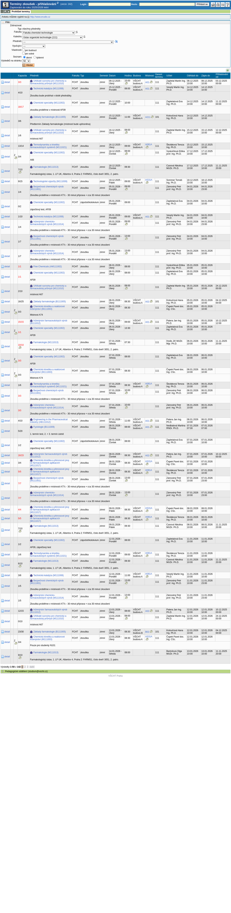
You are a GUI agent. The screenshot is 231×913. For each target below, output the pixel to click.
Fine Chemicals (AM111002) (47, 266)
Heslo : (135, 4)
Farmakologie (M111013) (45, 167)
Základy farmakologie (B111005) (49, 117)
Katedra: (17, 36)
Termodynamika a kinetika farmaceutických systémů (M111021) (48, 146)
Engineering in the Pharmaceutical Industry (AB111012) (49, 420)
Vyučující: (17, 46)
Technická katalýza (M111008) (48, 88)
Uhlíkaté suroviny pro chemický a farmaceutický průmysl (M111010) (48, 82)
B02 (147, 632)
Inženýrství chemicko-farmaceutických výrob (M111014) (47, 223)
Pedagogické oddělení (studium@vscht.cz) (26, 671)
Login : (84, 4)
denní (29, 57)
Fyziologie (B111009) (44, 427)
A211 (147, 117)
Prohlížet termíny (21, 11)
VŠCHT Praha (115, 676)
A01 (147, 82)
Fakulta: (18, 32)
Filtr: (7, 22)
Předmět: (17, 41)
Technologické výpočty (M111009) (50, 181)
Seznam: (17, 56)
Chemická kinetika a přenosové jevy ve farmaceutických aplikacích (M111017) (49, 463)
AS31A (148, 180)
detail (7, 82)
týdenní (40, 57)
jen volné (29, 53)
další (32, 667)
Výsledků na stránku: (11, 60)
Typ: (20, 29)
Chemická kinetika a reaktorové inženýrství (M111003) (47, 307)
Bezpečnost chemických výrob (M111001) (47, 188)
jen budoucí (31, 50)
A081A (148, 144)
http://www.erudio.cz (40, 17)
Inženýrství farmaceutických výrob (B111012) (48, 322)
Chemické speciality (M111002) (49, 102)
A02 (147, 301)
